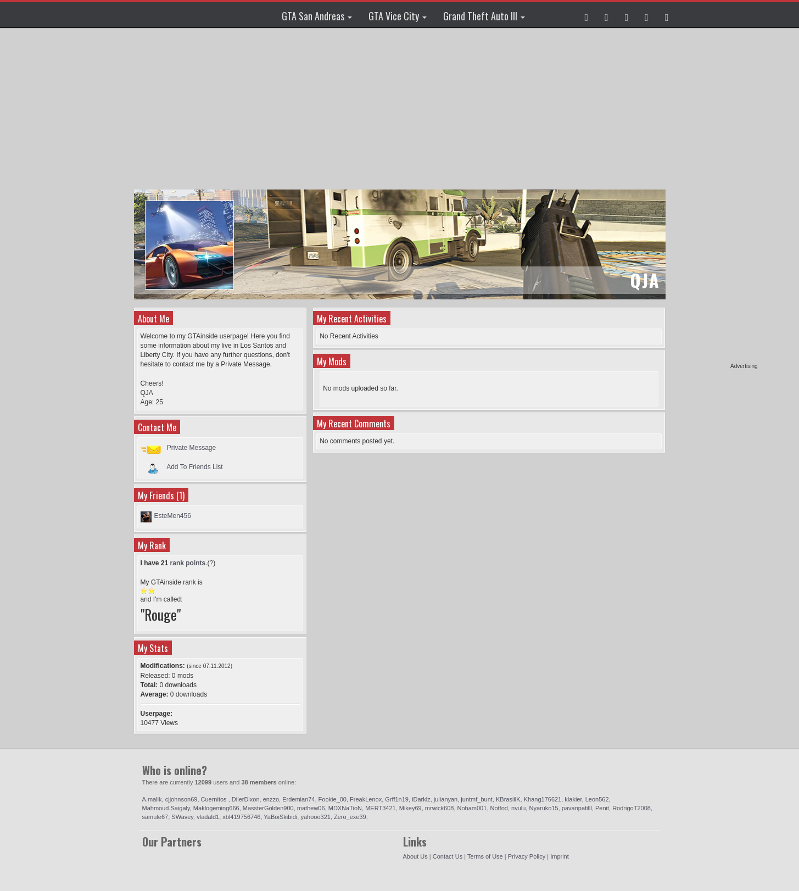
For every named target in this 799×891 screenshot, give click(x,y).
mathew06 (311, 808)
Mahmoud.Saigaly (166, 808)
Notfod (499, 808)
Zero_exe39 (350, 817)
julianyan (445, 799)
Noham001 (472, 808)
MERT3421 (380, 808)
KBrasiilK (508, 799)
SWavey (182, 817)
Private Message (191, 448)
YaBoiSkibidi (280, 817)
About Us (415, 856)
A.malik (152, 799)
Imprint (559, 856)
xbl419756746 (241, 817)
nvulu (518, 808)
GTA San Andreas (317, 16)
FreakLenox (366, 799)
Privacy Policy (526, 856)
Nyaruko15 (543, 808)
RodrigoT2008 (631, 808)
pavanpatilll (577, 808)
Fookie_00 (333, 799)
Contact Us (447, 856)
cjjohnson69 (181, 799)
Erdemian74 (298, 799)
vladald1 (208, 817)
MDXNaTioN (345, 808)
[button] (587, 14)
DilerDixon (246, 799)
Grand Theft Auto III (484, 16)
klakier (573, 799)
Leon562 (597, 799)
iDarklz (421, 799)
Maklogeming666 (216, 808)
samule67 (155, 817)
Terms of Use (485, 856)
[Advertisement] (715, 198)
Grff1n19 (397, 799)
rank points (188, 563)
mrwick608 (439, 808)
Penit (602, 808)
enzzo (271, 799)
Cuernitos (214, 799)
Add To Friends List (194, 467)
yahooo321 (315, 817)
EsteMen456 (172, 516)
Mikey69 (410, 808)
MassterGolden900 (268, 808)
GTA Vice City (397, 16)
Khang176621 (543, 799)
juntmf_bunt (476, 799)
